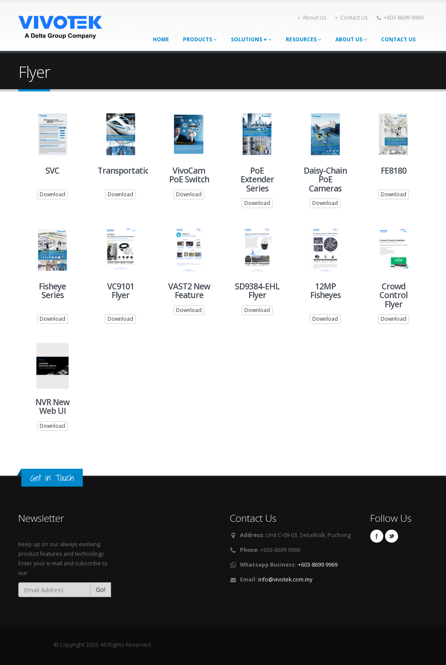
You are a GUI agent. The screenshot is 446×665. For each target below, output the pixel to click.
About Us (312, 17)
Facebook (376, 536)
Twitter (391, 536)
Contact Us (351, 17)
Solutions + (251, 39)
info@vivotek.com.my (285, 579)
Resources (303, 39)
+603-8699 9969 (318, 564)
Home (161, 39)
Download (52, 194)
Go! (100, 589)
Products (200, 39)
